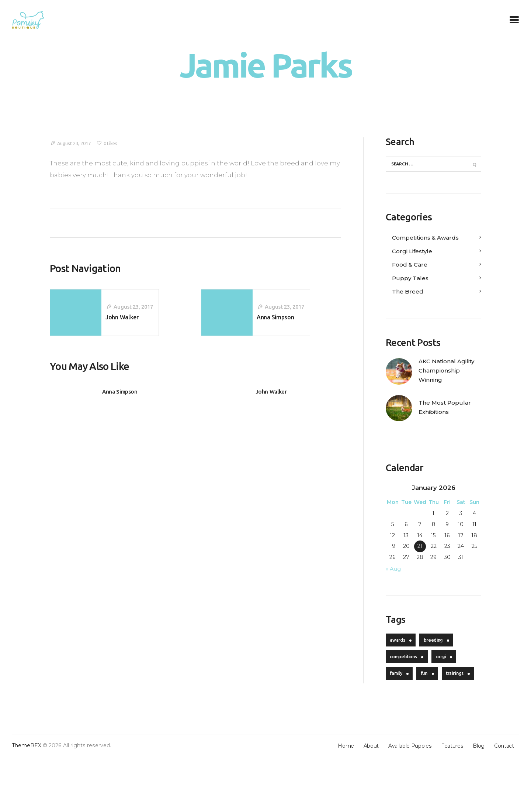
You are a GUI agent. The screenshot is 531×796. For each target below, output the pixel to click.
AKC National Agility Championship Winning (442, 378)
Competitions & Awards (430, 239)
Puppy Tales (412, 279)
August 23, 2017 (76, 143)
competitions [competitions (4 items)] (406, 674)
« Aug (394, 583)
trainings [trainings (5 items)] (401, 711)
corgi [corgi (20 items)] (447, 674)
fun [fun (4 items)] (429, 693)
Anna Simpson (120, 397)
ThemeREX (26, 785)
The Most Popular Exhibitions (448, 421)
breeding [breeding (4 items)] (438, 655)
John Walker (271, 397)
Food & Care (412, 266)
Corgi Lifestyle (414, 252)
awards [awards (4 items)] (399, 655)
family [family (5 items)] (398, 693)
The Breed (409, 293)
